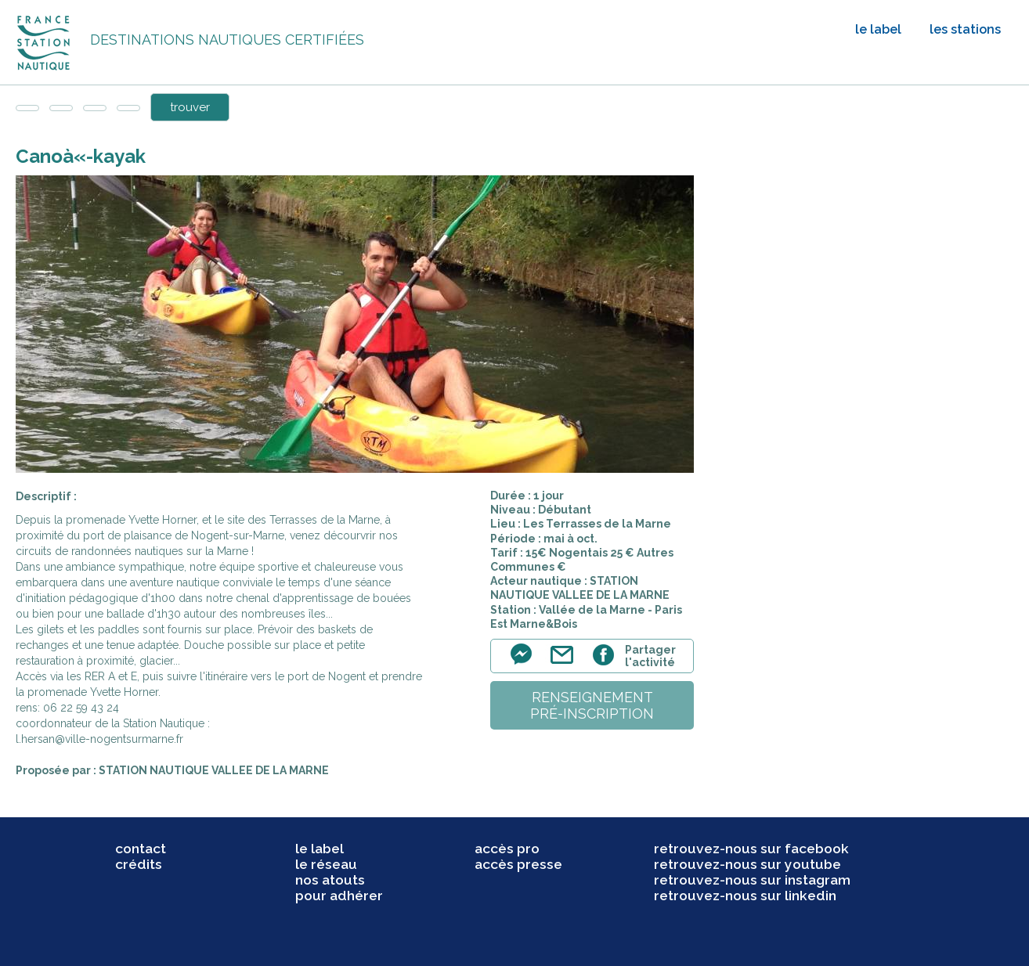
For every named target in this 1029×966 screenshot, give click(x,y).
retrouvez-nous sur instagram (752, 880)
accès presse (518, 864)
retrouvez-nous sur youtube (747, 864)
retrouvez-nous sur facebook (751, 848)
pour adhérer (339, 895)
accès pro (507, 848)
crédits (138, 864)
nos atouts (330, 880)
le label (878, 29)
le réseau (326, 864)
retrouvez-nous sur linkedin (745, 895)
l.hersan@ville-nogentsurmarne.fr (99, 739)
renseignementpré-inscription (592, 705)
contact (140, 848)
